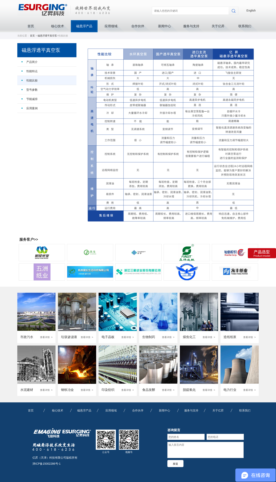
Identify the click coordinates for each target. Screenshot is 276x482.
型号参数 (32, 89)
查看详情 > (46, 337)
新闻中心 (164, 26)
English (251, 10)
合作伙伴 (137, 26)
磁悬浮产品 (84, 26)
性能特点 (32, 71)
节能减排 (32, 99)
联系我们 (244, 26)
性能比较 (32, 80)
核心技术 (57, 26)
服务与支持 (191, 26)
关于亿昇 (218, 26)
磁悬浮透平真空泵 (47, 35)
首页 (31, 26)
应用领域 (111, 26)
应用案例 (32, 108)
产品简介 (32, 62)
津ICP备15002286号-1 (46, 463)
